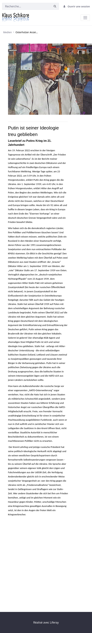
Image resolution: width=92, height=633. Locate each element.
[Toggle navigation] (85, 17)
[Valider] (55, 6)
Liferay (54, 622)
